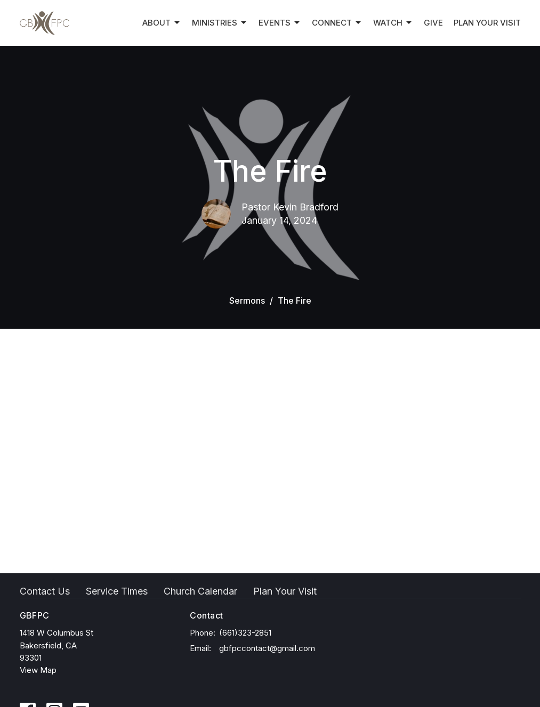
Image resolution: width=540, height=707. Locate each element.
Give (433, 23)
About (161, 23)
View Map (38, 670)
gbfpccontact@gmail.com (267, 648)
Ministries (220, 23)
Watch (393, 23)
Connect (337, 23)
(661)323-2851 (245, 633)
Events (280, 23)
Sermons (247, 300)
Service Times (117, 591)
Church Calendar (200, 591)
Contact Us (45, 591)
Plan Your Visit (487, 23)
